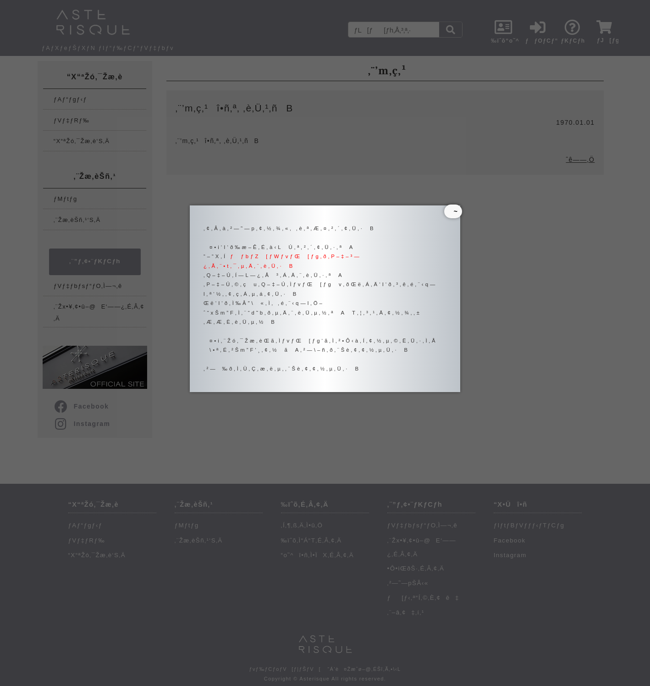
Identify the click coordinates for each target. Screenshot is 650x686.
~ (453, 211)
